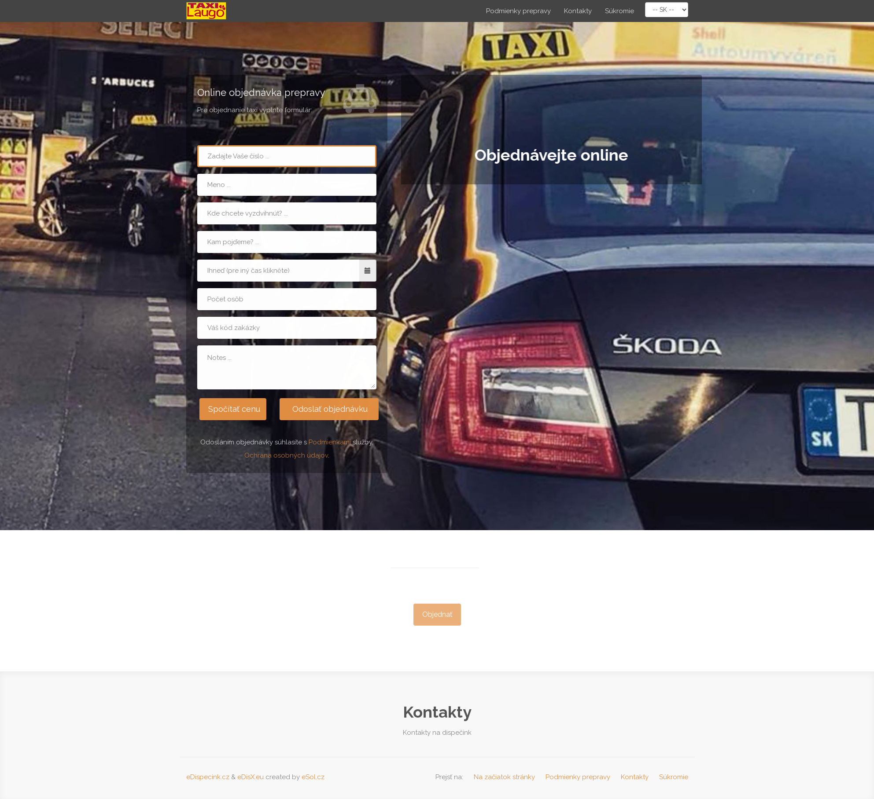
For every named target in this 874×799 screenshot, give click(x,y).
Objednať (437, 617)
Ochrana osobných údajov (286, 455)
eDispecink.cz (207, 777)
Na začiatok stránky (504, 777)
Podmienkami (329, 442)
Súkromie (619, 11)
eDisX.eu (250, 777)
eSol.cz (313, 777)
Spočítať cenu (233, 409)
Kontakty (578, 11)
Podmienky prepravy (518, 11)
